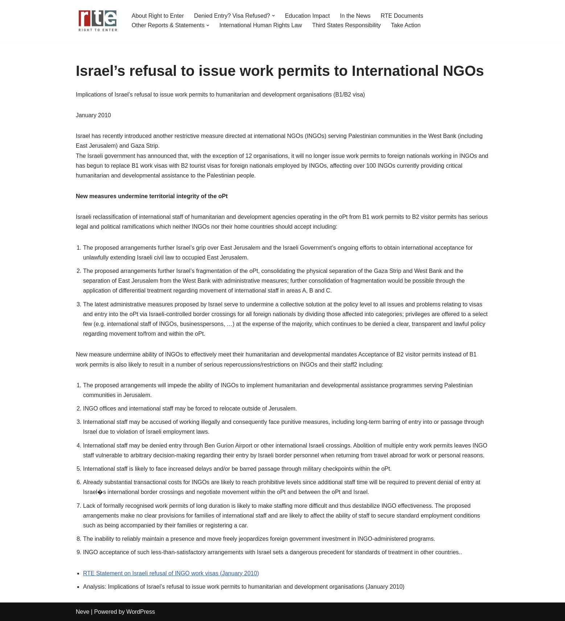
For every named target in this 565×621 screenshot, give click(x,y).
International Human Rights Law (260, 25)
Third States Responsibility (346, 25)
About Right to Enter (158, 16)
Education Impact (307, 16)
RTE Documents (402, 16)
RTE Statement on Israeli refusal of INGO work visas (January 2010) (171, 573)
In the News (355, 16)
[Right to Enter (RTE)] (97, 20)
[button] (273, 15)
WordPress (140, 612)
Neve (82, 612)
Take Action (406, 25)
